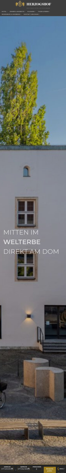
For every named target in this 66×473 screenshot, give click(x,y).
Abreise (23, 467)
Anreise (7, 467)
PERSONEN (37, 467)
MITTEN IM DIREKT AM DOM (31, 241)
